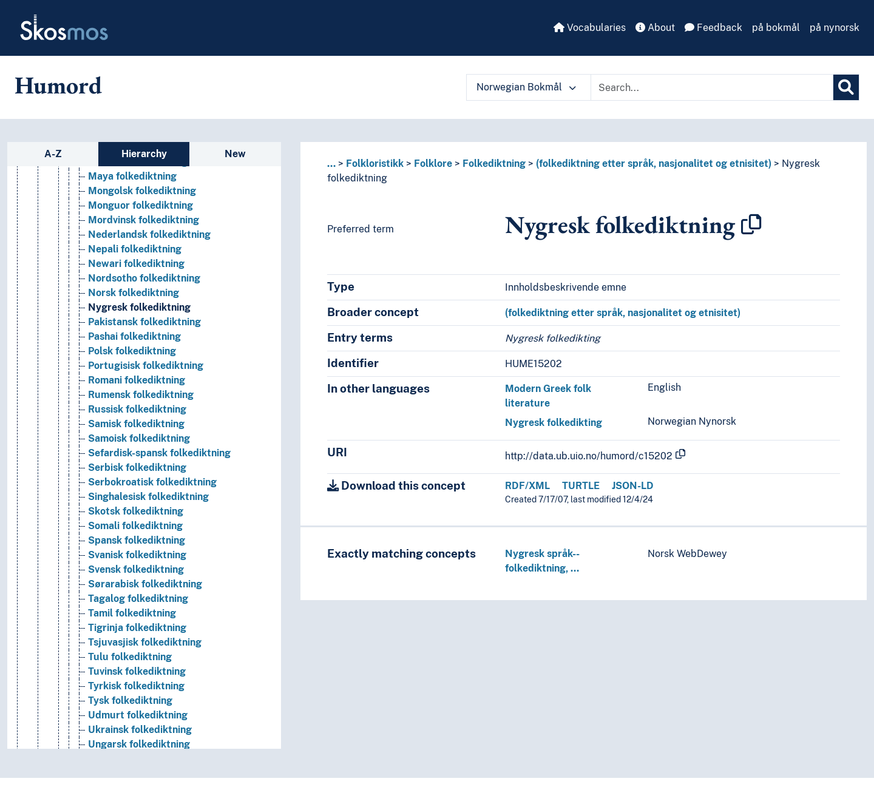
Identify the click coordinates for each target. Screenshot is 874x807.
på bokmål (776, 27)
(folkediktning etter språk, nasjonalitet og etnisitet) (653, 163)
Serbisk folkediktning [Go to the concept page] (137, 515)
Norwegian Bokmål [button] (526, 87)
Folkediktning (494, 163)
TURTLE (581, 485)
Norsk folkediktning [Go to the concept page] (133, 340)
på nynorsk (834, 27)
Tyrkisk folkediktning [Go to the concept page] (136, 734)
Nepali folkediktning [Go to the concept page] (134, 297)
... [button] (331, 163)
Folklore (433, 163)
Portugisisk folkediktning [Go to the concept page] (145, 413)
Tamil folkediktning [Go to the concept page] (132, 661)
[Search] (846, 87)
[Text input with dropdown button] (712, 87)
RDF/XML (527, 485)
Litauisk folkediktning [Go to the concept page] (138, 209)
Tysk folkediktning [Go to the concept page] (130, 748)
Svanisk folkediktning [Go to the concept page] (137, 603)
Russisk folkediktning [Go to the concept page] (137, 457)
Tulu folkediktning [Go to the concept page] (130, 705)
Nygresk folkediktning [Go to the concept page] (139, 355)
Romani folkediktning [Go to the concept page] (136, 428)
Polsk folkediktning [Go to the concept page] (132, 399)
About (655, 27)
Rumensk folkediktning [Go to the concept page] (141, 442)
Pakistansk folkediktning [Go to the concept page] (144, 370)
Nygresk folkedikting (553, 422)
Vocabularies (590, 27)
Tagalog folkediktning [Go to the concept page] (138, 646)
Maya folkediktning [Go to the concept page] (132, 224)
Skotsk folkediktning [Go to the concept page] (135, 559)
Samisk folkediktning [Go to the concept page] (136, 472)
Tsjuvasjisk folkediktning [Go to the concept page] (145, 690)
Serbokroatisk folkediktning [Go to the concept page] (152, 530)
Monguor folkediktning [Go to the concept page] (140, 253)
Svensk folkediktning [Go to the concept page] (136, 617)
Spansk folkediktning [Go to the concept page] (136, 588)
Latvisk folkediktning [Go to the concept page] (136, 195)
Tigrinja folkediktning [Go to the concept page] (137, 675)
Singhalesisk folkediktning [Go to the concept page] (148, 544)
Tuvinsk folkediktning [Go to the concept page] (137, 719)
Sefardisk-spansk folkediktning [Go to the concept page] (159, 501)
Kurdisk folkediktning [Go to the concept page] (137, 180)
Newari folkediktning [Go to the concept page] (136, 311)
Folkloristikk (375, 163)
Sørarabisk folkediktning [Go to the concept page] (145, 632)
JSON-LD (633, 485)
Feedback (713, 27)
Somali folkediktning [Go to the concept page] (135, 573)
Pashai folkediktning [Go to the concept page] (134, 384)
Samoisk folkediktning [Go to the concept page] (139, 486)
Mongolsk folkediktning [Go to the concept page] (142, 239)
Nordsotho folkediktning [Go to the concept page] (144, 326)
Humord (58, 85)
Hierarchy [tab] (144, 154)
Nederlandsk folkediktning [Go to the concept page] (149, 282)
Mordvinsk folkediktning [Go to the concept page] (143, 268)
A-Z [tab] (53, 154)
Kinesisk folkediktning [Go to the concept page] (138, 166)
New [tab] (235, 154)
